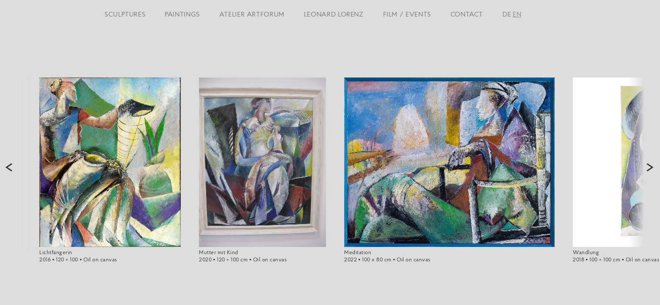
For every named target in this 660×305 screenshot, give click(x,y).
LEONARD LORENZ (334, 14)
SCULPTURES (125, 14)
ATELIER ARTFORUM (251, 14)
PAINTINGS (182, 14)
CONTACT (466, 14)
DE (507, 14)
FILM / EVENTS (407, 14)
